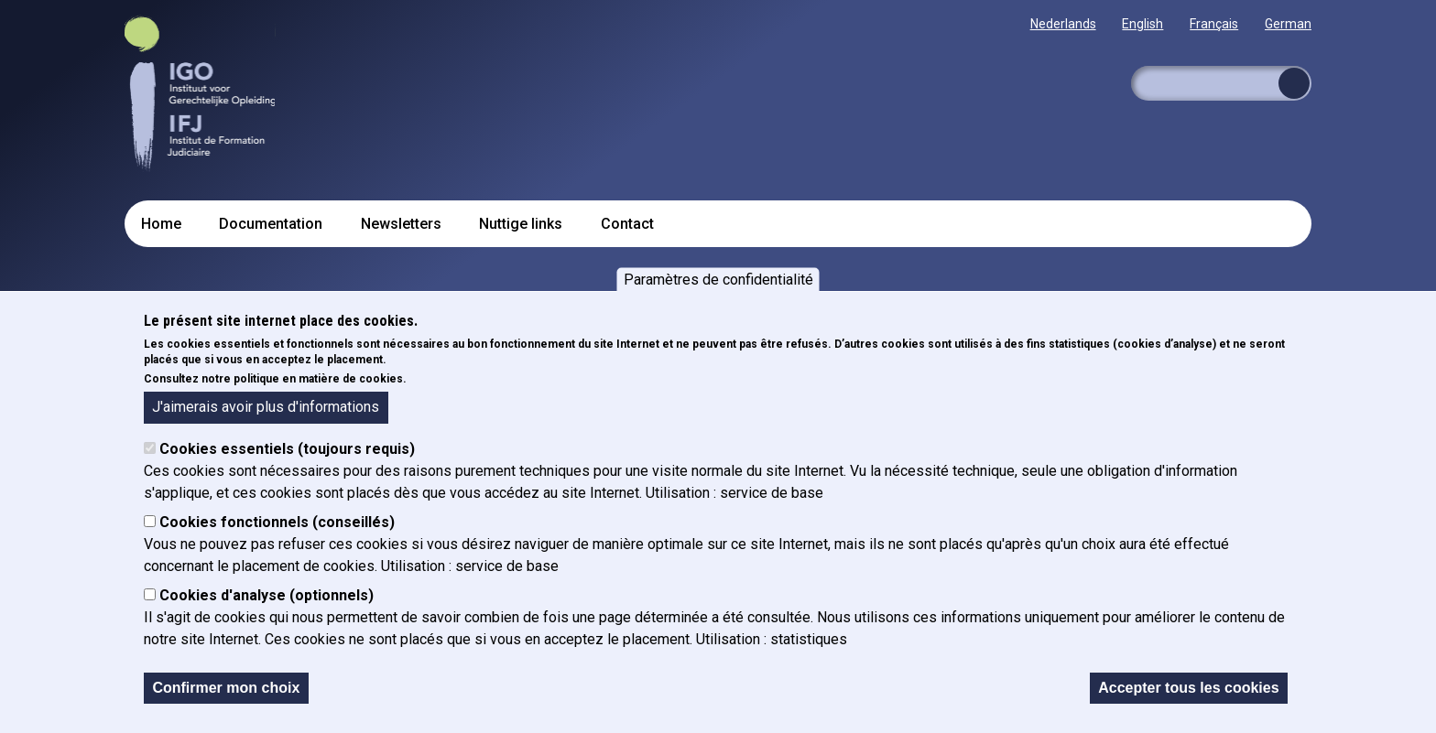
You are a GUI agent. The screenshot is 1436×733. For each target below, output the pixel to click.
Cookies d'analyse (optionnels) (266, 595)
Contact (627, 223)
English (1142, 23)
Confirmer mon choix (225, 687)
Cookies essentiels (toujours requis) (287, 449)
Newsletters (401, 223)
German (1288, 23)
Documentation (270, 223)
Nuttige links (520, 223)
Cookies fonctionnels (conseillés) (277, 522)
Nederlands (1063, 23)
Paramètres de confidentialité (718, 279)
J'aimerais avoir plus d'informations (265, 406)
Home (161, 223)
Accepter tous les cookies (1188, 687)
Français (1214, 23)
